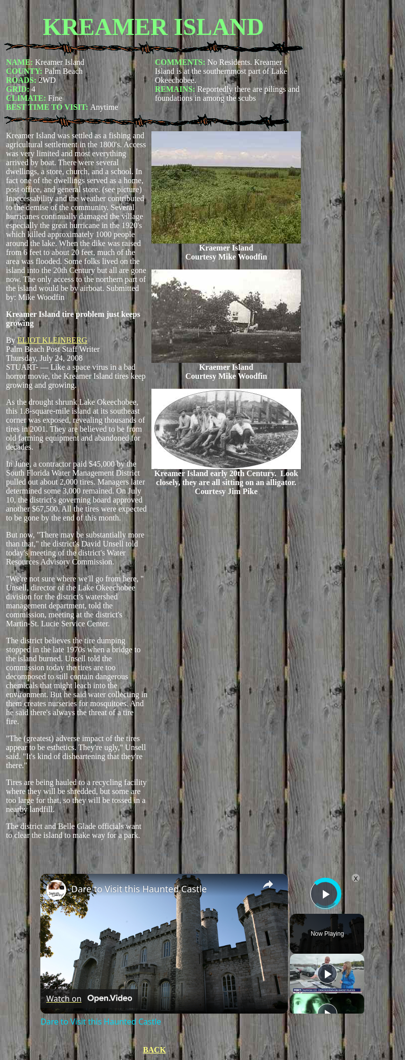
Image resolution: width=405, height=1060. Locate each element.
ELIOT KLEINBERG (52, 340)
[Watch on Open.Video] (89, 998)
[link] (56, 890)
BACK (154, 1050)
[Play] (327, 974)
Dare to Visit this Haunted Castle (139, 889)
